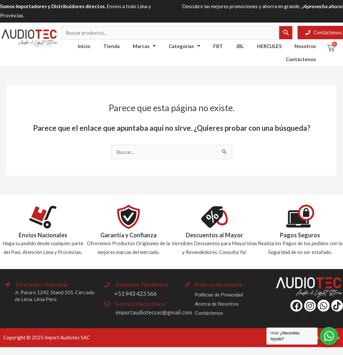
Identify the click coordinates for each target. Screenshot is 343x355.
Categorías (184, 46)
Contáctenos (301, 59)
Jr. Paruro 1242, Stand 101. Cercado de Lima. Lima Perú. (54, 295)
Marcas (144, 46)
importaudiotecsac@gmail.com (154, 312)
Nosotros (305, 46)
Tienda (111, 46)
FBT (218, 46)
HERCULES (269, 46)
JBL (240, 46)
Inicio (84, 46)
